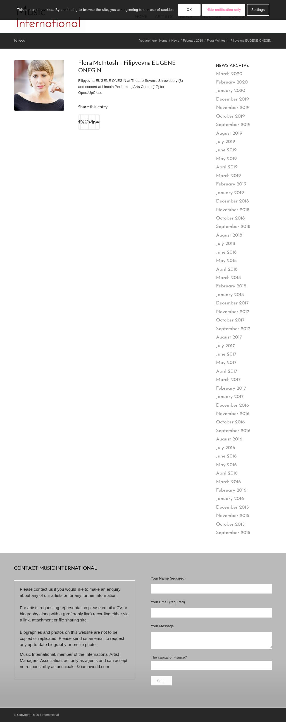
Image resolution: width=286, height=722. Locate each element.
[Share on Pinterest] (90, 122)
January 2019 (230, 192)
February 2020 (232, 82)
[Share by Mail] (97, 122)
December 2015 (232, 507)
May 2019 (226, 158)
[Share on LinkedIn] (94, 122)
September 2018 (233, 226)
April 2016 (227, 473)
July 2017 (225, 346)
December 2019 (232, 99)
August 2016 (229, 439)
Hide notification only (223, 10)
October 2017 (230, 320)
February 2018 (231, 286)
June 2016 (226, 456)
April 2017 (226, 371)
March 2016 (228, 482)
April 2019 (227, 167)
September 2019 (233, 124)
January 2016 (230, 498)
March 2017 (228, 379)
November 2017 (232, 311)
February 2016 (231, 490)
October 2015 (230, 524)
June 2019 (226, 150)
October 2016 (230, 422)
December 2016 (232, 405)
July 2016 (225, 447)
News (19, 40)
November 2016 (233, 413)
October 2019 (230, 116)
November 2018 (232, 210)
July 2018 (225, 243)
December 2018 (232, 201)
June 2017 (226, 354)
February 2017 (231, 388)
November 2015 (232, 515)
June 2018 (226, 252)
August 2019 (229, 133)
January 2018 (230, 294)
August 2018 (229, 235)
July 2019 (225, 141)
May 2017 (226, 362)
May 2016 (226, 465)
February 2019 (231, 184)
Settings (258, 10)
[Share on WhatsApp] (86, 122)
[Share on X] (83, 122)
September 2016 (233, 430)
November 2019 (233, 107)
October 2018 (230, 218)
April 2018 (227, 269)
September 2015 (233, 532)
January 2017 (230, 396)
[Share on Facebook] (79, 122)
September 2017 (233, 329)
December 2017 (232, 303)
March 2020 (229, 74)
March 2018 (228, 277)
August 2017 (229, 337)
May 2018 (226, 260)
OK (189, 10)
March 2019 (228, 175)
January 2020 (231, 90)
